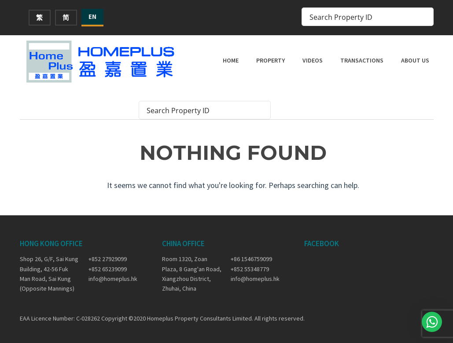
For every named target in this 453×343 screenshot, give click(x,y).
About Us (415, 60)
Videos (312, 60)
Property (270, 60)
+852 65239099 (107, 269)
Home (231, 60)
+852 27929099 (107, 259)
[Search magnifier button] (424, 17)
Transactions (361, 60)
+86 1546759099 (251, 259)
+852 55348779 (250, 269)
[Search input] (361, 16)
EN (92, 16)
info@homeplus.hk (112, 279)
